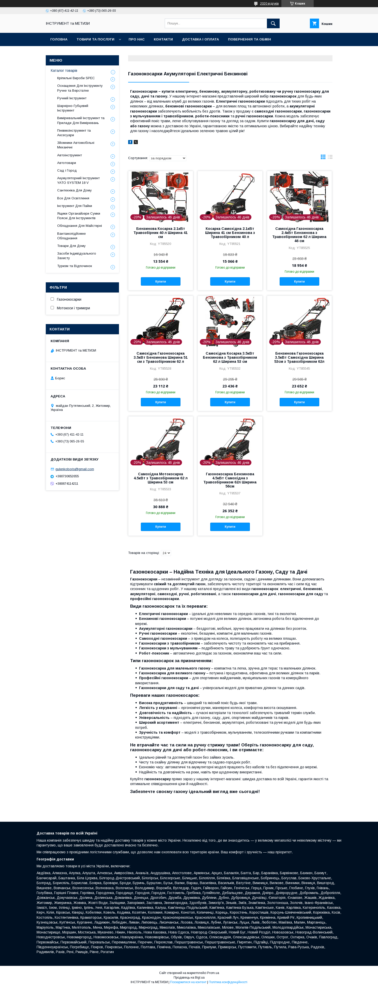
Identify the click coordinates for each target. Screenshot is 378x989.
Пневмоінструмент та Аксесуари (74, 133)
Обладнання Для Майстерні (79, 226)
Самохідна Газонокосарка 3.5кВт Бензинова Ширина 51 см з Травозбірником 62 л (161, 357)
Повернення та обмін (249, 39)
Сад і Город (67, 170)
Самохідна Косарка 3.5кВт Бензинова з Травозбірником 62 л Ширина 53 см (230, 357)
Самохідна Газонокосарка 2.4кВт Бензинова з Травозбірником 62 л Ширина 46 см (299, 235)
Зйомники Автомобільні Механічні (75, 145)
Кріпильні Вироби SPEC (76, 78)
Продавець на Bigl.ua (189, 977)
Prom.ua (213, 973)
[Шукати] (273, 23)
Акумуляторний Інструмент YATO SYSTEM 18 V (78, 180)
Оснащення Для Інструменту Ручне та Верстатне (80, 88)
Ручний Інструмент (71, 98)
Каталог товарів (64, 70)
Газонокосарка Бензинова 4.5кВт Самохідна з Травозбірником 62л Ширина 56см (229, 480)
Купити (160, 281)
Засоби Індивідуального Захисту (76, 256)
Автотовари (66, 163)
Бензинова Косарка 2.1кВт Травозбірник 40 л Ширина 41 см (160, 233)
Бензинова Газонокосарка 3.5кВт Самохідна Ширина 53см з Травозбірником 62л (299, 357)
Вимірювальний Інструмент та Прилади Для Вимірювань (80, 120)
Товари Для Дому (71, 246)
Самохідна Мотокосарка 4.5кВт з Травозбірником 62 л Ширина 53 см (161, 478)
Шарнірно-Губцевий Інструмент (72, 108)
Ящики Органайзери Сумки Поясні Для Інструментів (78, 216)
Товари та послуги (95, 39)
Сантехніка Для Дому (74, 190)
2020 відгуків (269, 3)
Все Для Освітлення (73, 198)
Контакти (163, 39)
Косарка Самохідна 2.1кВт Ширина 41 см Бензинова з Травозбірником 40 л (230, 233)
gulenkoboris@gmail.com (74, 469)
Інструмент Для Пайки (74, 206)
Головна (58, 39)
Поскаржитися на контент (188, 982)
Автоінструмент (69, 155)
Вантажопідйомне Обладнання (71, 236)
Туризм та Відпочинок (74, 266)
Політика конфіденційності (228, 982)
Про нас (137, 39)
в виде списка (330, 158)
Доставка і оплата (200, 39)
